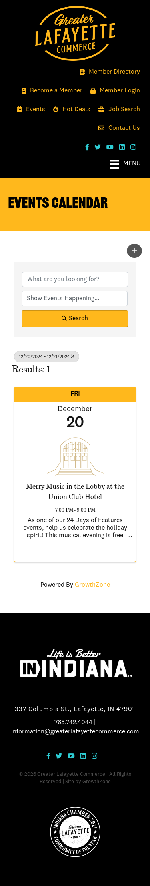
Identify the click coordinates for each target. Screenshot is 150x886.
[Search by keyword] (75, 279)
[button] (134, 251)
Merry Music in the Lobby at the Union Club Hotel (75, 491)
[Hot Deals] (69, 109)
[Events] (29, 109)
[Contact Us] (117, 128)
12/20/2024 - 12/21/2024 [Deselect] (46, 356)
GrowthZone (92, 585)
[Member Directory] (108, 72)
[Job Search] (117, 109)
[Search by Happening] (75, 298)
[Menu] (125, 164)
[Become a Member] (50, 91)
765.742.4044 (73, 722)
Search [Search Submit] (75, 318)
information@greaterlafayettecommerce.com (75, 732)
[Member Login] (113, 91)
